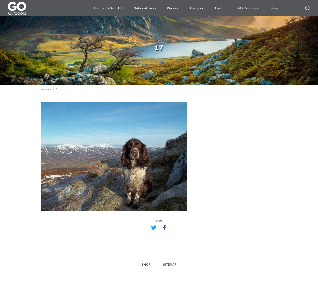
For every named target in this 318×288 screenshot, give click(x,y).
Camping (197, 8)
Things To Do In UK (108, 8)
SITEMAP (169, 264)
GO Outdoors (248, 8)
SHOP (146, 264)
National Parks (144, 8)
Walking (173, 8)
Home (45, 89)
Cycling (221, 8)
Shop (274, 8)
